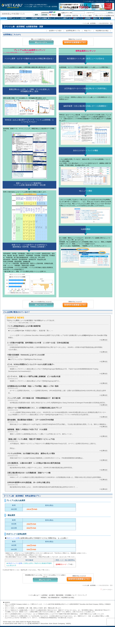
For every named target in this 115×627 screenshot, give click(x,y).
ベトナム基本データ (64, 18)
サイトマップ (100, 1)
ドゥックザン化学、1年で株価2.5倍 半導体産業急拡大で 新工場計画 (33, 398)
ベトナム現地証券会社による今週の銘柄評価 (23, 326)
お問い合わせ (110, 1)
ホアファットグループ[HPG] (19, 359)
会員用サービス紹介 (55, 30)
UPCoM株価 (43, 18)
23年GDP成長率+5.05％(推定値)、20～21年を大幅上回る (28, 482)
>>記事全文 (104, 340)
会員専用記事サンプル (73, 30)
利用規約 (43, 597)
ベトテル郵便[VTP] (46, 443)
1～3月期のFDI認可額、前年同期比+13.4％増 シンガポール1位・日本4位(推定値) (38, 343)
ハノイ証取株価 (32, 18)
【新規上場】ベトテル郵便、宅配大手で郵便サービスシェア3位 (31, 439)
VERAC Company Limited (18, 604)
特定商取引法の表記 (102, 30)
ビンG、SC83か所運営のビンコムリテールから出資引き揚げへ (30, 364)
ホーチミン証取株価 (19, 18)
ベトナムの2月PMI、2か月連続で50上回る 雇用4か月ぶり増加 (31, 453)
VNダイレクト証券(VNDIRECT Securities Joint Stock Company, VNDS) (82, 604)
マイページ (106, 18)
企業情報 (86, 18)
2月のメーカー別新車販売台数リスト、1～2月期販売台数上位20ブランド (34, 408)
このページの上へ (107, 589)
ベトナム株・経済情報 (88, 23)
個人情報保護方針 (54, 597)
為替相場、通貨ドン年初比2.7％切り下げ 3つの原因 (27, 429)
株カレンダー (52, 18)
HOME (10, 18)
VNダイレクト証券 (12, 538)
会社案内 (52, 595)
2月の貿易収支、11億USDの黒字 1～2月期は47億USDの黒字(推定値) (33, 463)
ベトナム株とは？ (89, 1)
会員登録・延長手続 (71, 15)
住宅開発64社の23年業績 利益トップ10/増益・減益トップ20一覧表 (32, 386)
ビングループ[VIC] (40, 369)
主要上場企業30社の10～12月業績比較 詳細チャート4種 (28, 473)
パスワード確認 (87, 15)
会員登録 (3, 18)
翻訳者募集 (59, 595)
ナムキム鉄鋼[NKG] (83, 335)
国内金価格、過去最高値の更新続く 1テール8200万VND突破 (31, 420)
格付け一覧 (96, 18)
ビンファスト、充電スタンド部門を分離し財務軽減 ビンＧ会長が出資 (34, 376)
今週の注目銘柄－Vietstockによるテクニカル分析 (26, 355)
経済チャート (77, 18)
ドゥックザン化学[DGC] (50, 403)
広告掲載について (70, 595)
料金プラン (87, 30)
